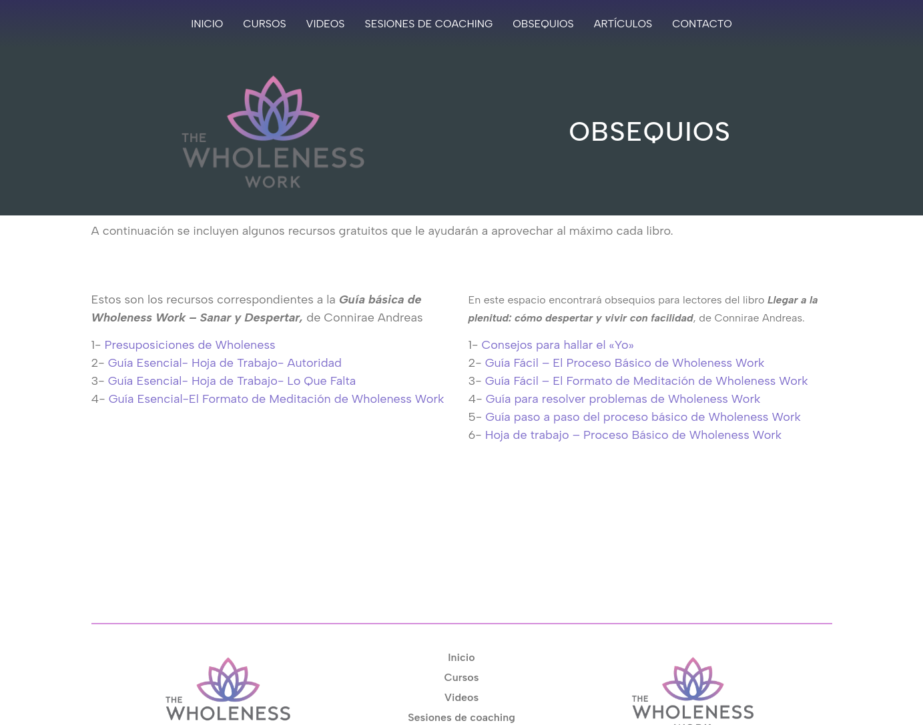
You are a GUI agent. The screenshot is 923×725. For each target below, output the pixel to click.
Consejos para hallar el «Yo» (557, 344)
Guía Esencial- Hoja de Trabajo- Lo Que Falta (232, 381)
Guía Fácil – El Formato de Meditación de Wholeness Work (646, 381)
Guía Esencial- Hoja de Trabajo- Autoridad (225, 362)
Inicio (207, 23)
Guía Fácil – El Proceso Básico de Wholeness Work (625, 362)
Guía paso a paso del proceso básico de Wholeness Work (643, 417)
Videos (325, 23)
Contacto (702, 23)
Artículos (623, 23)
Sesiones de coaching (429, 23)
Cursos (264, 23)
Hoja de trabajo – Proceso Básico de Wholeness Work (633, 435)
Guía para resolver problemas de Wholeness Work (623, 399)
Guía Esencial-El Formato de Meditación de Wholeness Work (276, 399)
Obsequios (543, 23)
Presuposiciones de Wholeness (189, 344)
